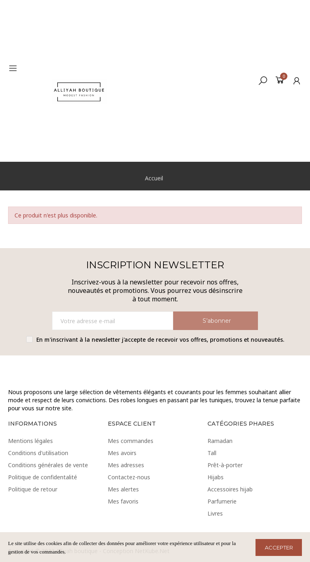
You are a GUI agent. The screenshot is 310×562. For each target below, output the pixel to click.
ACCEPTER (279, 547)
